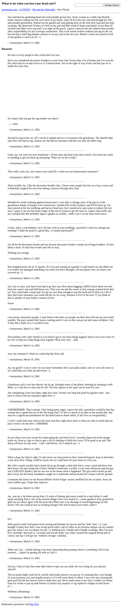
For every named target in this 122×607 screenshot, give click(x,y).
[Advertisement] (61, 92)
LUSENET (24, 9)
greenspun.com (9, 9)
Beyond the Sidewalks (43, 9)
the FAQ (34, 604)
